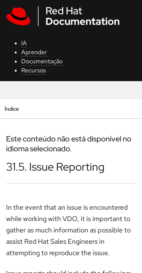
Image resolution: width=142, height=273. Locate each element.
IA (24, 43)
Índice (11, 108)
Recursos (33, 70)
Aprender (34, 52)
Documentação (41, 61)
